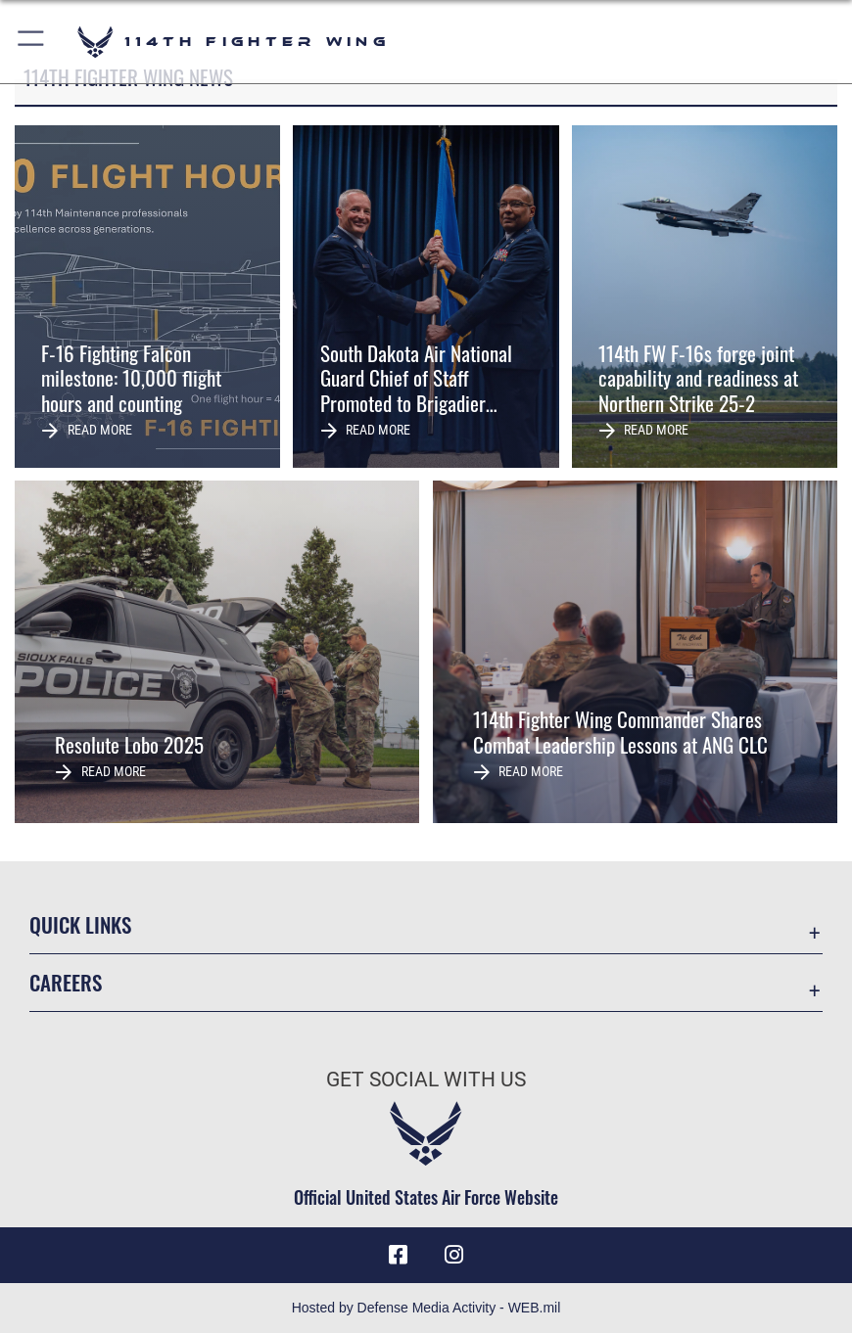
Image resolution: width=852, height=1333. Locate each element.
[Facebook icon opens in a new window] (398, 1254)
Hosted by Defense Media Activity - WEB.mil (426, 1307)
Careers (65, 982)
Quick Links (80, 924)
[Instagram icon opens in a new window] (453, 1254)
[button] (32, 41)
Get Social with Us (426, 1079)
